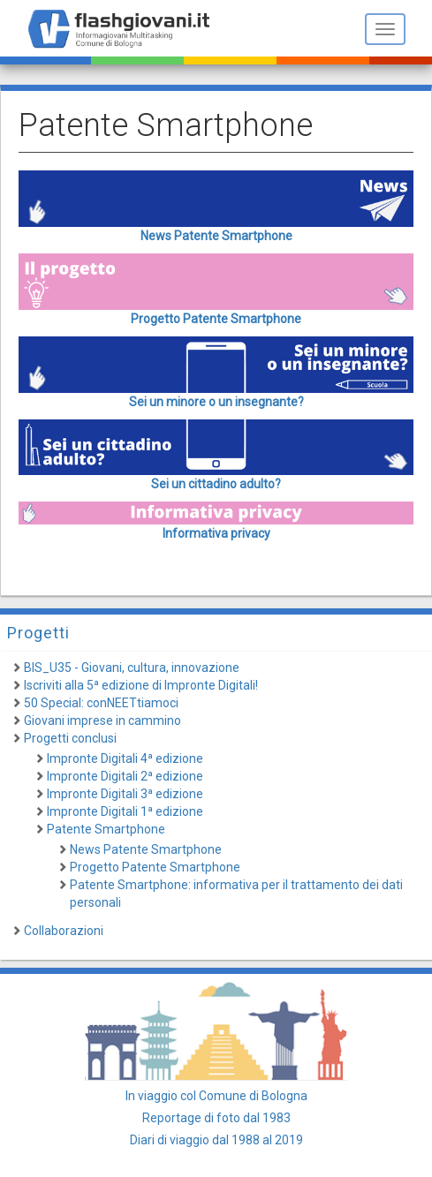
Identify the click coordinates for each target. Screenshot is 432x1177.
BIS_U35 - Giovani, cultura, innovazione (131, 667)
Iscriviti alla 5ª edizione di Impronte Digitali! (141, 685)
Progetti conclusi (70, 738)
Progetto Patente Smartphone (155, 867)
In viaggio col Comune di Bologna (216, 1096)
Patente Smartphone (106, 829)
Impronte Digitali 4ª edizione (125, 758)
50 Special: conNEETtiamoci (101, 703)
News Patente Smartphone (146, 849)
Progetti (38, 632)
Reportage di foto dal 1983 (216, 1118)
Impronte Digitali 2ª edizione (125, 776)
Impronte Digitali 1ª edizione (125, 811)
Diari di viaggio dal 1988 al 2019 (216, 1140)
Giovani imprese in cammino (102, 720)
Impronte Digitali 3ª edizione (125, 794)
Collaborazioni (63, 931)
